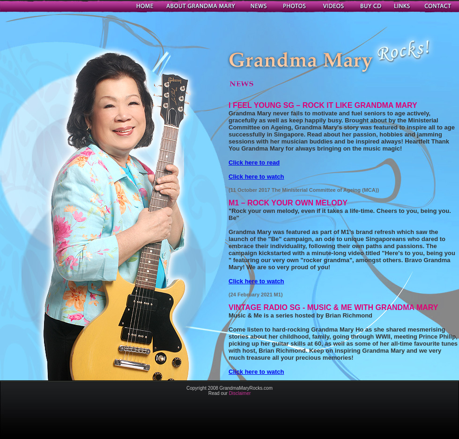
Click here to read (254, 162)
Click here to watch (256, 176)
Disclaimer (240, 393)
